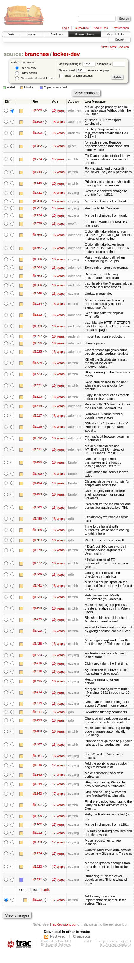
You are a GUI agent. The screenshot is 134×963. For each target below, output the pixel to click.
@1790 (37, 132)
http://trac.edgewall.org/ (115, 945)
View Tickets (115, 34)
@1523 (37, 374)
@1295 (37, 817)
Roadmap (55, 34)
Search (119, 39)
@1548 (37, 293)
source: (13, 54)
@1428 (37, 644)
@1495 (37, 474)
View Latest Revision (115, 47)
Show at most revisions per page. (84, 70)
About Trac (101, 28)
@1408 (37, 732)
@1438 (37, 608)
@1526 (37, 343)
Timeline (31, 34)
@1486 (37, 519)
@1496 (37, 463)
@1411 (37, 712)
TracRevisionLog (62, 925)
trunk (44, 890)
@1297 (37, 805)
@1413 (37, 704)
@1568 (37, 235)
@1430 (37, 620)
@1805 (37, 121)
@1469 (37, 575)
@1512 (37, 438)
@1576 (37, 223)
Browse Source (85, 34)
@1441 (37, 586)
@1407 (37, 745)
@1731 (37, 192)
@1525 (37, 352)
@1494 (37, 483)
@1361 (37, 756)
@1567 (37, 248)
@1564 (37, 267)
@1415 (37, 681)
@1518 (37, 406)
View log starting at (78, 64)
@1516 (37, 427)
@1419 (37, 664)
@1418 (37, 672)
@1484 (37, 540)
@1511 (37, 449)
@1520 (37, 397)
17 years (58, 766)
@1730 (37, 201)
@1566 (37, 259)
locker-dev (66, 54)
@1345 (37, 775)
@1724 (37, 215)
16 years (58, 224)
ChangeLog (81, 937)
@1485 (37, 530)
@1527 (37, 336)
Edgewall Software (57, 945)
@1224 (37, 854)
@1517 (37, 416)
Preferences (121, 28)
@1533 (37, 315)
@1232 (37, 833)
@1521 (37, 386)
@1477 (37, 563)
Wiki (11, 34)
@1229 (37, 843)
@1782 (37, 146)
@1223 (37, 867)
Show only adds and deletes (34, 78)
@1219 (37, 900)
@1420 (37, 655)
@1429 (37, 631)
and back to (111, 64)
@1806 (37, 110)
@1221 (37, 880)
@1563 (37, 276)
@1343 (37, 794)
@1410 (37, 721)
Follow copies (26, 73)
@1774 (37, 159)
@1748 (37, 183)
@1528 (37, 326)
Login (65, 28)
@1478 (37, 550)
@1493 (37, 495)
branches (36, 54)
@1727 (37, 208)
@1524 (37, 363)
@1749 (37, 172)
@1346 (37, 766)
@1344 (37, 785)
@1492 (37, 507)
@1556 (37, 285)
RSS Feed (57, 937)
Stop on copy (25, 68)
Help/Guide (81, 28)
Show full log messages (76, 75)
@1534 (37, 304)
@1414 (37, 693)
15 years (58, 110)
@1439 (37, 597)
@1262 (37, 825)
